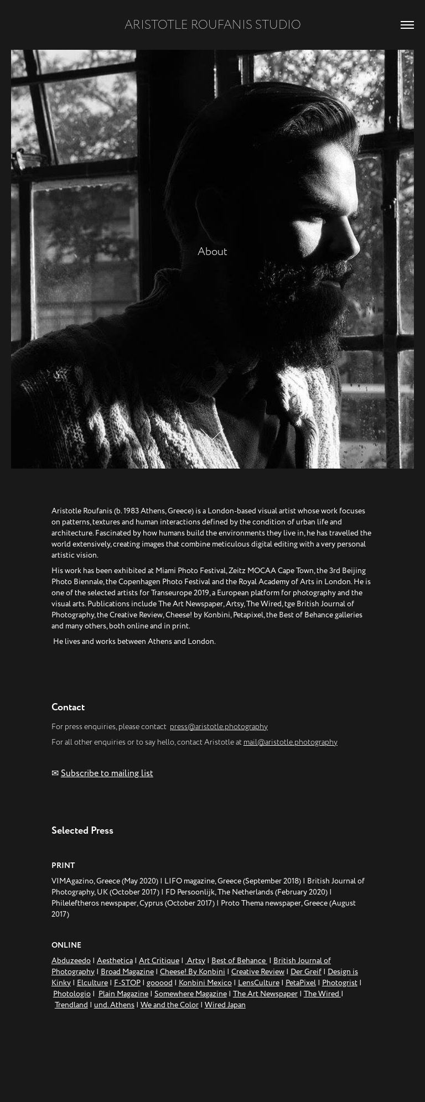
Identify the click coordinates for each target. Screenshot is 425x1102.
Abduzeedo (71, 960)
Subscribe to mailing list (107, 773)
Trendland (71, 1005)
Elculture (92, 983)
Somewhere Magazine (190, 994)
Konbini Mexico (205, 983)
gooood (160, 983)
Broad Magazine (127, 971)
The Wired (322, 994)
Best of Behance (239, 960)
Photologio (72, 994)
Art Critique (159, 960)
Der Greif (306, 971)
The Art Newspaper (265, 994)
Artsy (195, 960)
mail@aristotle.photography (290, 742)
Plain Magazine (123, 994)
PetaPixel (301, 983)
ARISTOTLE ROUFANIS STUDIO (213, 25)
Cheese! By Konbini (192, 971)
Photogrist (339, 983)
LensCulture (258, 983)
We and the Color (170, 1005)
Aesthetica (115, 960)
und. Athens (114, 1005)
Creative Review (257, 971)
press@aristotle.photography (219, 726)
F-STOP (127, 983)
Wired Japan (225, 1005)
